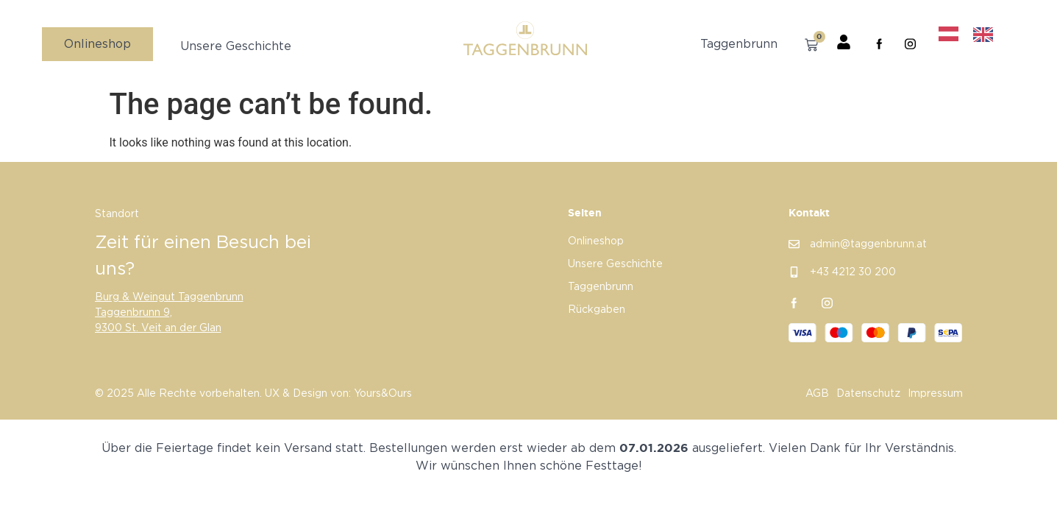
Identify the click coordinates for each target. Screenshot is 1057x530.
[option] (987, 34)
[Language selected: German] (973, 34)
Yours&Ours (383, 394)
